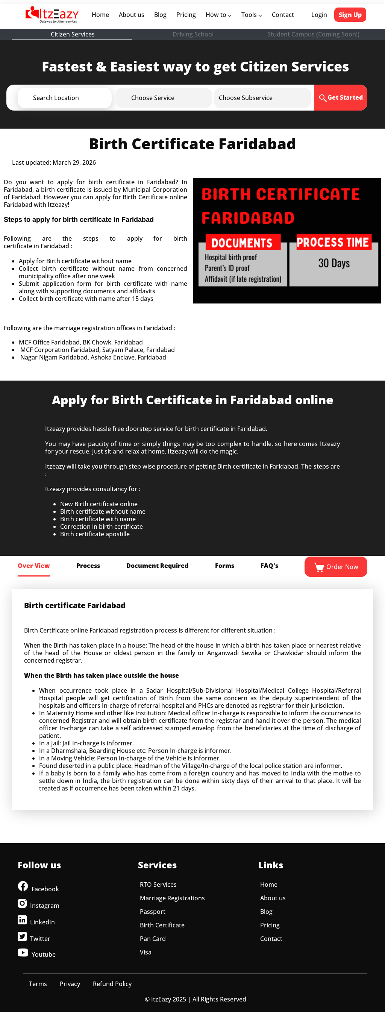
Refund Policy (112, 984)
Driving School (193, 34)
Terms (38, 984)
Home (102, 15)
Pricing (186, 15)
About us (133, 15)
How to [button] (219, 15)
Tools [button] (251, 15)
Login (319, 15)
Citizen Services (73, 34)
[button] (77, 98)
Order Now (336, 567)
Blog (160, 15)
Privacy (70, 984)
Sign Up (350, 15)
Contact (283, 15)
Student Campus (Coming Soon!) (313, 34)
